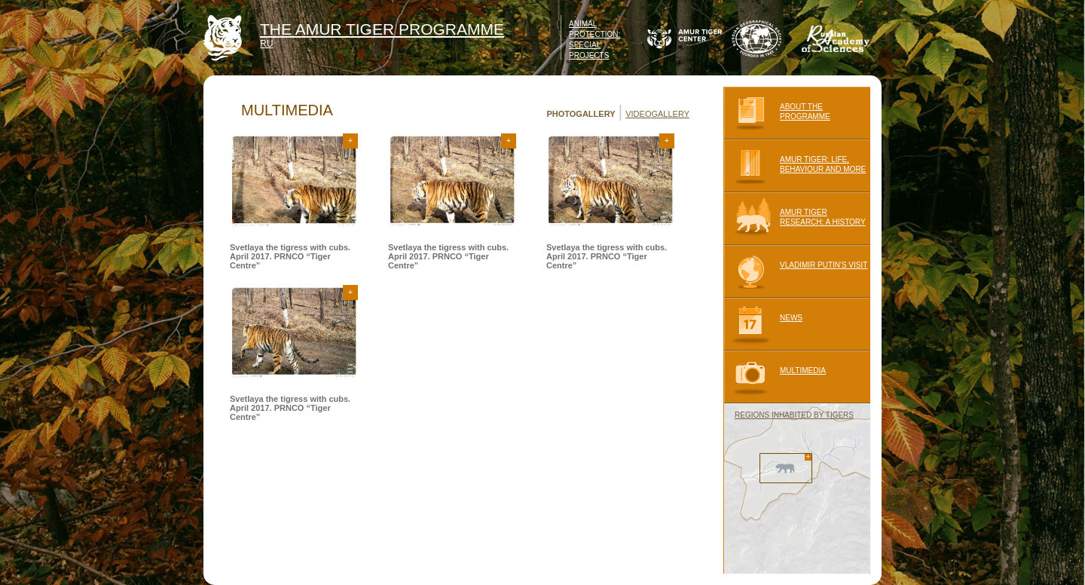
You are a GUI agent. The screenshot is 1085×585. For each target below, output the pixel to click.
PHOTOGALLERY (580, 113)
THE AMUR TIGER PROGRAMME (382, 29)
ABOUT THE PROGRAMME (776, 113)
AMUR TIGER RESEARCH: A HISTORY (794, 218)
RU (266, 43)
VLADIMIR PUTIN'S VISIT (795, 271)
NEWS (762, 324)
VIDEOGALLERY (657, 113)
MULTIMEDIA (774, 377)
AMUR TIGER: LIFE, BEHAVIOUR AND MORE (794, 165)
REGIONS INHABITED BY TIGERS (794, 415)
